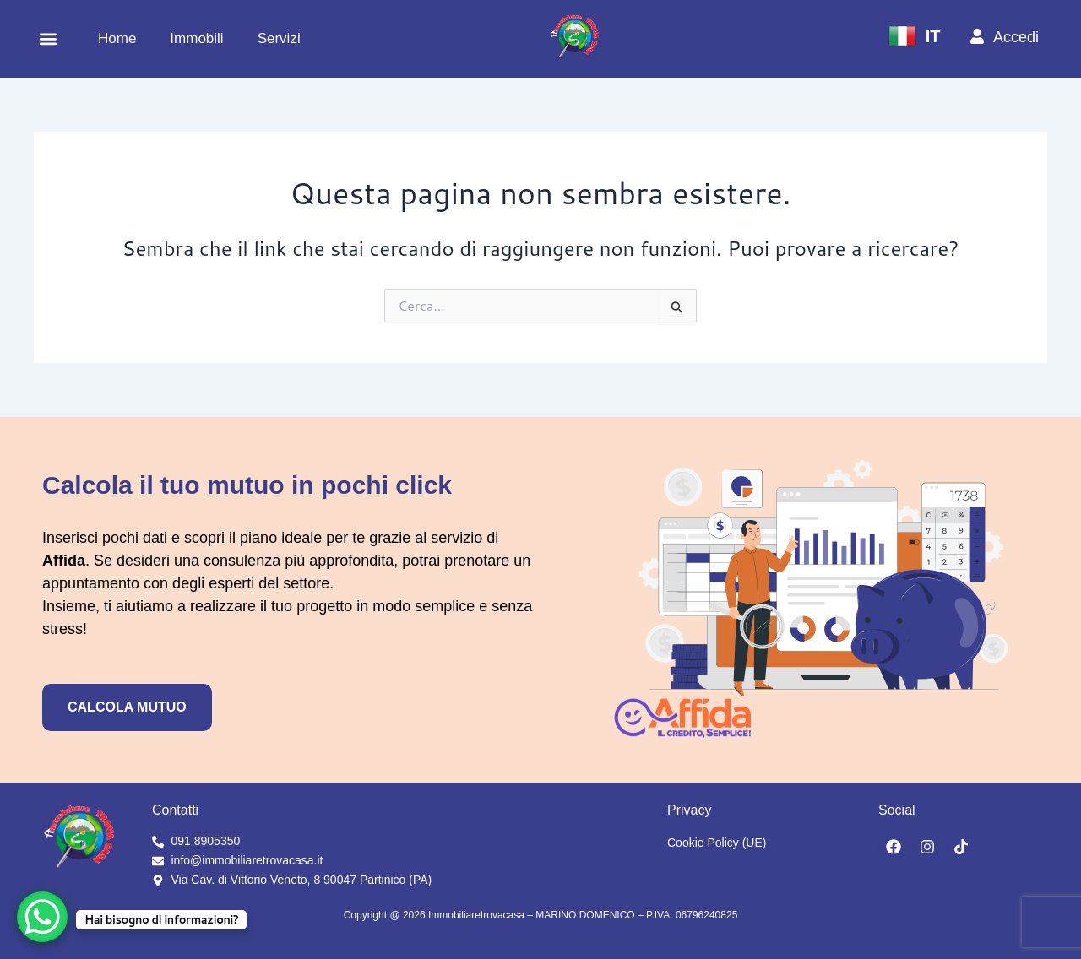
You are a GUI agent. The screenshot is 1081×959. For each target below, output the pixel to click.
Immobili (196, 38)
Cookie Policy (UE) (716, 842)
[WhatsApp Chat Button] (42, 916)
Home (117, 38)
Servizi (279, 38)
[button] (48, 39)
